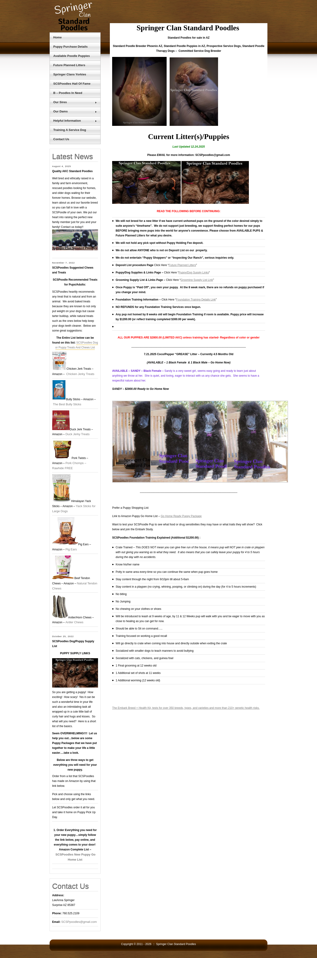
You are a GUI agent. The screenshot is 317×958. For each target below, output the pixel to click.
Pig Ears (71, 549)
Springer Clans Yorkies (69, 74)
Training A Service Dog (69, 130)
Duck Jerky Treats (77, 434)
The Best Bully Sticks (67, 404)
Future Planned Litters (69, 65)
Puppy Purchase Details (70, 46)
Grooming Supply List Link (197, 280)
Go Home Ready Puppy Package (181, 516)
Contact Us (61, 139)
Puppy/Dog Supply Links (193, 272)
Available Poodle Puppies (71, 56)
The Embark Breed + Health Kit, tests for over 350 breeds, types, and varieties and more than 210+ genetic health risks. (186, 708)
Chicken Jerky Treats (80, 374)
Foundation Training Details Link (196, 299)
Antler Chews (74, 622)
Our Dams (75, 111)
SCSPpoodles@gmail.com (79, 922)
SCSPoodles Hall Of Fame (71, 83)
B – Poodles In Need (67, 93)
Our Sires (75, 102)
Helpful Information (75, 120)
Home (57, 37)
